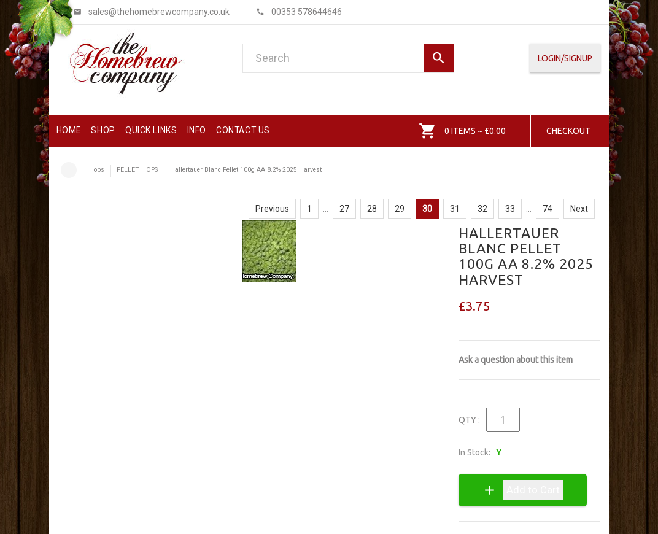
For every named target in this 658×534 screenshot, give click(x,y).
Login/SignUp (565, 58)
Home (69, 170)
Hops (96, 170)
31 (455, 209)
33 (510, 209)
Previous (272, 209)
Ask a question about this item (516, 360)
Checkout (568, 131)
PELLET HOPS (137, 170)
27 (344, 209)
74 (547, 209)
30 (427, 209)
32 (482, 209)
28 (372, 209)
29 (399, 209)
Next (579, 209)
